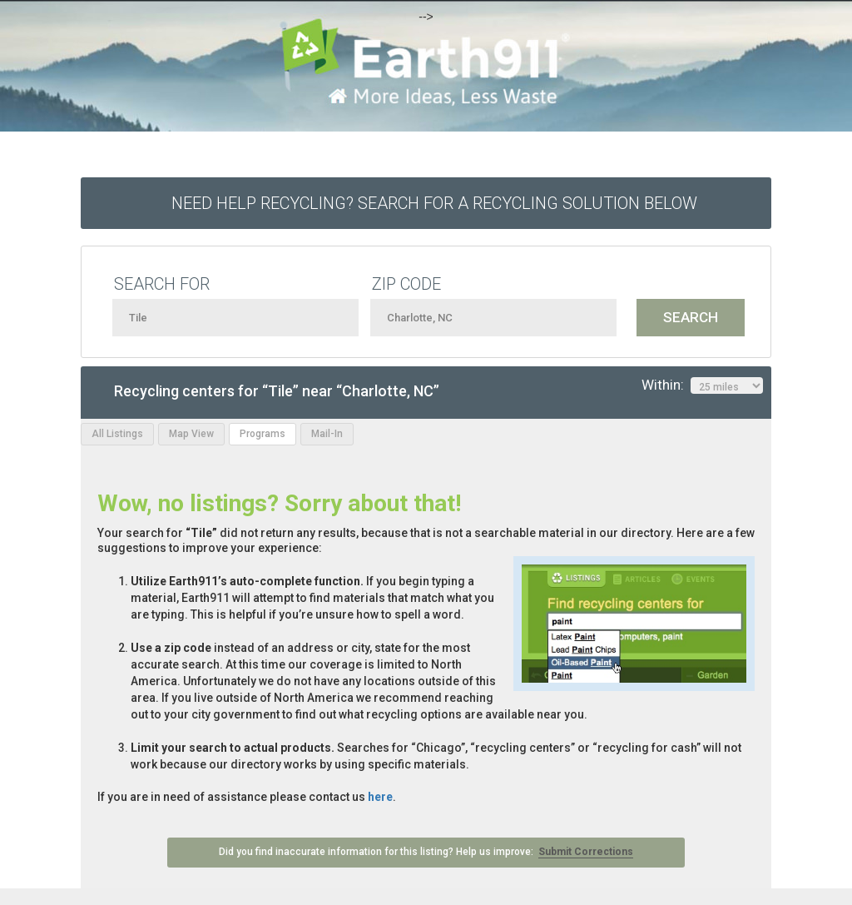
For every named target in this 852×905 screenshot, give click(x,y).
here (380, 796)
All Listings (117, 434)
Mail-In (327, 434)
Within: (702, 385)
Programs (262, 434)
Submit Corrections (585, 852)
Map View (191, 434)
